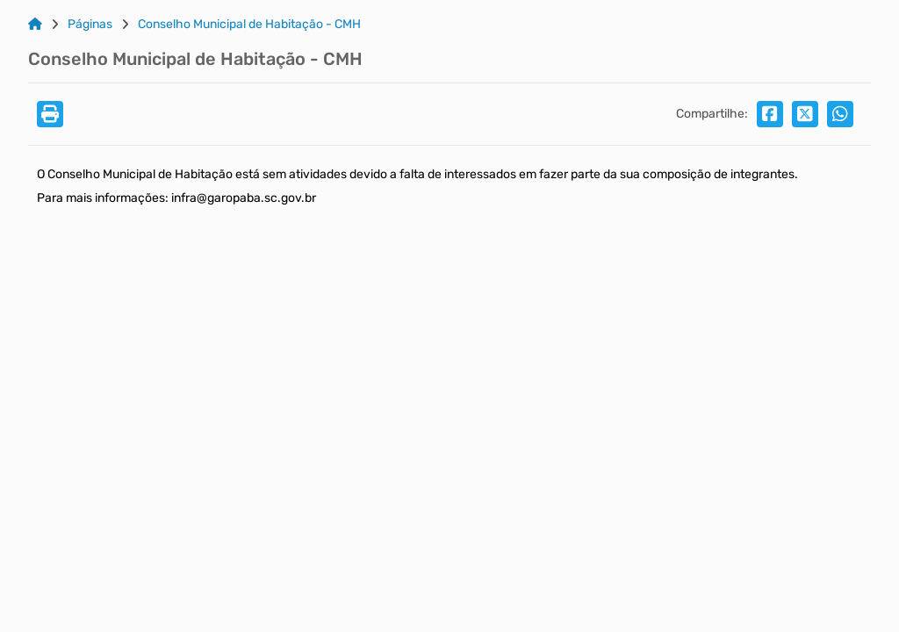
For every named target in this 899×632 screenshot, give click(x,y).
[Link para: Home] (35, 25)
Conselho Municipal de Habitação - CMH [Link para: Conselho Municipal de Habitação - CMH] (249, 25)
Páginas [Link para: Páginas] (90, 25)
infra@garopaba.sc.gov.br (243, 197)
